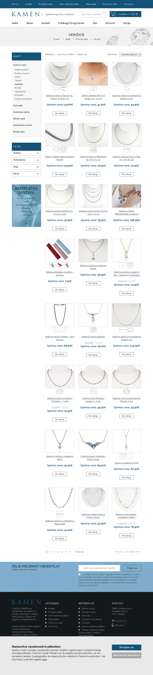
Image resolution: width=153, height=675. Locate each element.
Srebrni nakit (19, 65)
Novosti (110, 23)
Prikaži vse (82, 54)
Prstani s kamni (22, 73)
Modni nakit (19, 118)
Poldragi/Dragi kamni (71, 23)
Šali (95, 23)
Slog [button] (15, 167)
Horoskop (128, 4)
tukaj (44, 659)
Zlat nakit (18, 105)
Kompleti (19, 95)
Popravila (86, 616)
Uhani (17, 77)
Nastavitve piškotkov (126, 655)
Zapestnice (20, 91)
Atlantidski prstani (22, 125)
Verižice (19, 84)
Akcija (126, 23)
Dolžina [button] (17, 153)
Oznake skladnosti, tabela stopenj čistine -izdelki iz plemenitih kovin (91, 633)
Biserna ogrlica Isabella (93, 336)
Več (26, 223)
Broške (18, 88)
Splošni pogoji (88, 608)
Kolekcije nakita (21, 112)
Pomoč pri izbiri (110, 4)
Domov (15, 4)
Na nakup (60, 113)
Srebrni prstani (22, 69)
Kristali (46, 23)
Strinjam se (127, 647)
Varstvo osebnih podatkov (93, 626)
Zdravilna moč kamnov (92, 619)
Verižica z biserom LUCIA (127, 463)
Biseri (30, 23)
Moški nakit (19, 132)
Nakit (15, 23)
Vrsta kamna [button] (19, 160)
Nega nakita (91, 4)
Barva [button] (16, 174)
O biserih (86, 623)
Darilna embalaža (23, 99)
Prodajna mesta (46, 4)
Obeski (18, 80)
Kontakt (28, 4)
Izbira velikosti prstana (69, 4)
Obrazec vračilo (89, 612)
